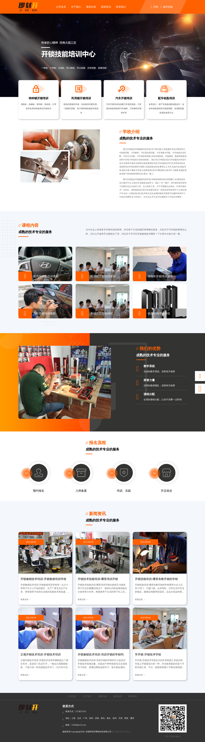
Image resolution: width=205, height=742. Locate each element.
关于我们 (76, 6)
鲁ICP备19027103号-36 (121, 732)
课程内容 (91, 6)
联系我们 (121, 6)
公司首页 (61, 6)
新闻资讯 (106, 6)
